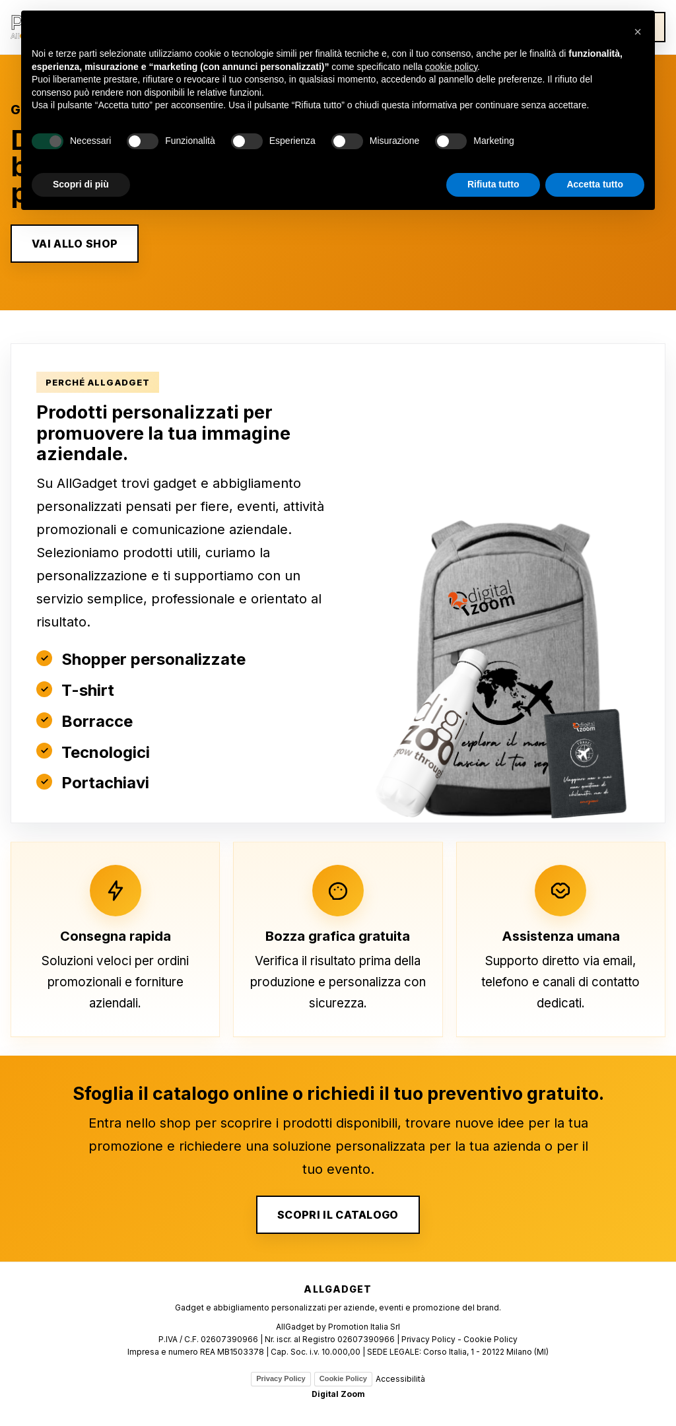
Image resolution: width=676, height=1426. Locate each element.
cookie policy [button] (451, 66)
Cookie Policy (343, 1378)
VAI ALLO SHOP (75, 243)
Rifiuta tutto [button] (493, 184)
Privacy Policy (281, 1378)
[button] (637, 31)
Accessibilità (400, 1379)
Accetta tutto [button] (594, 184)
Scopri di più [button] (81, 184)
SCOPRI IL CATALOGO (338, 1214)
